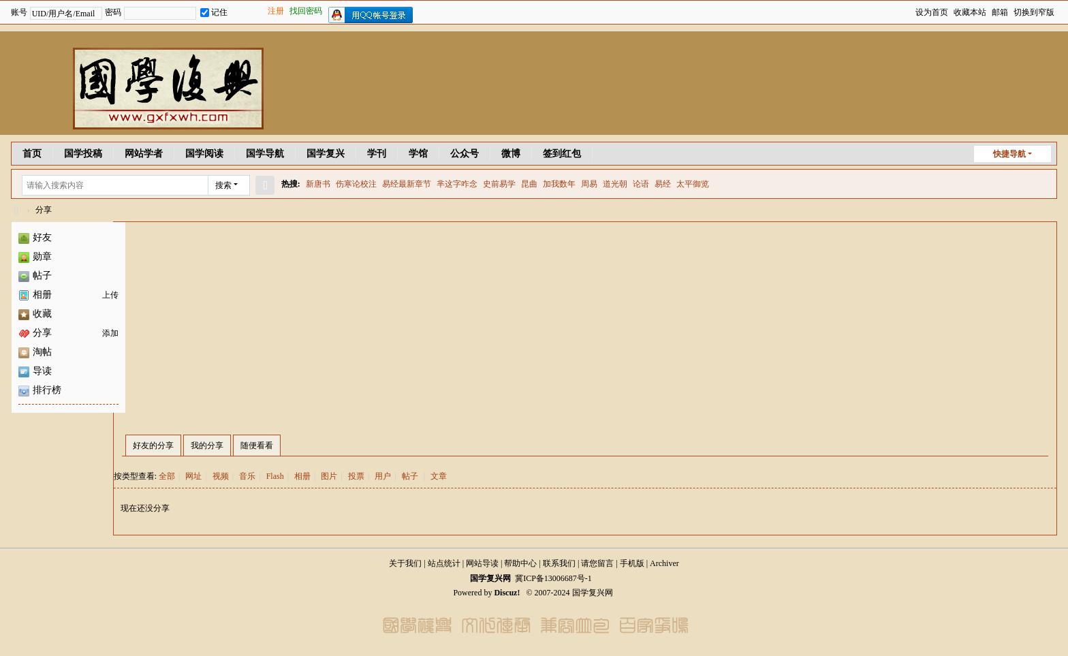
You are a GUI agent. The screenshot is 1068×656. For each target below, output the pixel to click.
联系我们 (559, 563)
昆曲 (529, 184)
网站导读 (482, 563)
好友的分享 (153, 445)
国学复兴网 (16, 210)
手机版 (632, 563)
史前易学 (499, 184)
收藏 (35, 314)
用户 (383, 476)
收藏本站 (970, 12)
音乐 (247, 476)
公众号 (464, 154)
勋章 (35, 256)
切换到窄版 (1034, 12)
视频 (221, 476)
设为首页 (931, 12)
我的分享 (207, 445)
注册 (276, 11)
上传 (110, 295)
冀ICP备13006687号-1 (553, 578)
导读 (35, 371)
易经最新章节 (406, 184)
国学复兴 (326, 154)
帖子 (35, 275)
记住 (213, 12)
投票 (356, 476)
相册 (35, 295)
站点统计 (444, 563)
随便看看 (256, 445)
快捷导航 (1009, 154)
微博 (510, 154)
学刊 (376, 154)
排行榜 (39, 390)
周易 (589, 184)
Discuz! (507, 592)
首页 (32, 154)
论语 (641, 184)
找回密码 (305, 11)
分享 (43, 210)
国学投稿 (83, 154)
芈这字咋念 (457, 184)
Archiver (664, 563)
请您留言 (597, 563)
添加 (110, 333)
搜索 (223, 185)
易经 (663, 184)
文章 (438, 476)
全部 (167, 476)
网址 (193, 476)
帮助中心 (520, 563)
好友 (35, 237)
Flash (275, 476)
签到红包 (562, 154)
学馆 (418, 154)
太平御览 (692, 184)
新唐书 (318, 184)
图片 (329, 476)
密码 (113, 12)
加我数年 (559, 184)
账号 (19, 12)
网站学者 (144, 154)
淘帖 (35, 352)
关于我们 (405, 563)
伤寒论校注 (356, 184)
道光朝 (615, 184)
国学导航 (265, 154)
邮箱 (1000, 12)
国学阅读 (204, 154)
